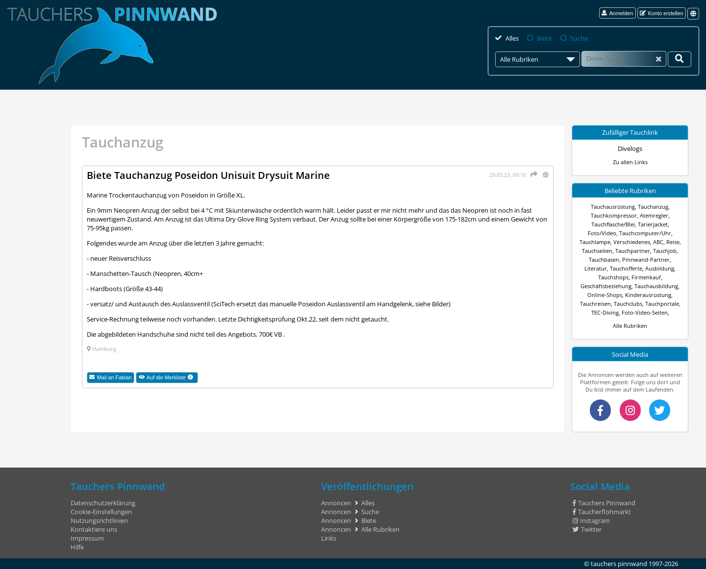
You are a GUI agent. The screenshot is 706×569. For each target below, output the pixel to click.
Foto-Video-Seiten (645, 312)
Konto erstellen (661, 13)
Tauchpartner (632, 250)
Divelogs (630, 148)
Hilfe (77, 547)
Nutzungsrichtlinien (99, 520)
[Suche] (623, 59)
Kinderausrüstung (648, 294)
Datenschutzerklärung (103, 502)
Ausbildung (659, 268)
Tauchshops (613, 277)
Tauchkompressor (614, 215)
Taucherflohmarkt (602, 511)
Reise (673, 242)
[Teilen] (532, 174)
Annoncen (336, 502)
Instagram (591, 520)
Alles (512, 38)
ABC (658, 242)
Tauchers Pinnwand (604, 502)
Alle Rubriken (630, 325)
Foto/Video (602, 233)
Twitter (587, 529)
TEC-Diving (605, 312)
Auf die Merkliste (169, 377)
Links (328, 538)
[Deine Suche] (679, 59)
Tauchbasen (604, 259)
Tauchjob (665, 250)
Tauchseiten (597, 250)
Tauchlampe (595, 242)
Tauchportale (662, 303)
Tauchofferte (626, 268)
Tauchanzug (653, 206)
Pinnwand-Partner (646, 259)
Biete (544, 38)
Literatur (595, 268)
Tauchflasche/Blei (613, 224)
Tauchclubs (628, 303)
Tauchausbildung (656, 286)
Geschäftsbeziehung (605, 286)
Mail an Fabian (110, 377)
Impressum (87, 538)
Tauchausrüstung (613, 206)
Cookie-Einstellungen (101, 511)
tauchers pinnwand (619, 563)
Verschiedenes (631, 242)
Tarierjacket (653, 224)
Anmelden (617, 13)
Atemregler (654, 215)
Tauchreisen (595, 303)
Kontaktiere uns (94, 529)
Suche (579, 38)
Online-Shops (604, 294)
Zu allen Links (630, 162)
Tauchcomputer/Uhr (645, 233)
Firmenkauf (646, 277)
